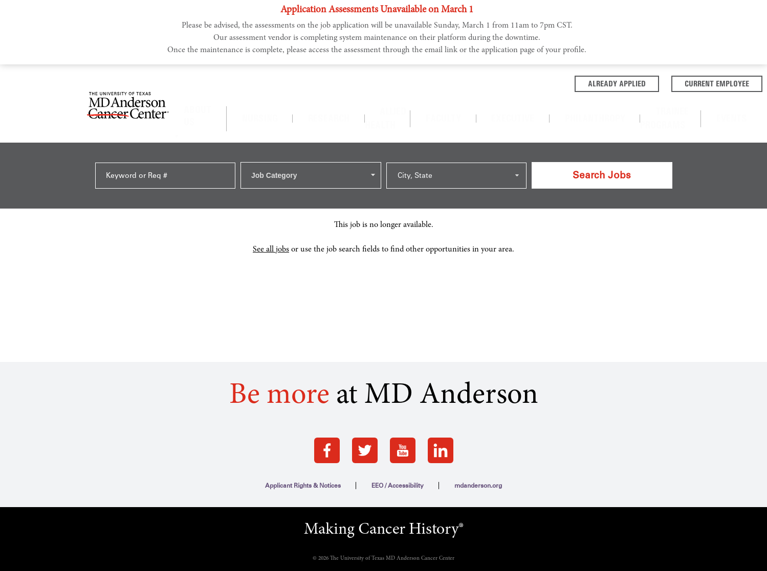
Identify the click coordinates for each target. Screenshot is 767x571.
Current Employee (642, 82)
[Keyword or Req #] (165, 135)
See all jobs (271, 195)
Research (359, 104)
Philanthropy (545, 104)
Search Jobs (602, 135)
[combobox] (311, 135)
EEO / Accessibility (397, 431)
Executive (495, 104)
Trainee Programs (611, 104)
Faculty (456, 104)
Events (664, 104)
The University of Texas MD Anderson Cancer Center (392, 504)
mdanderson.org (478, 431)
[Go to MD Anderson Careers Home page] (128, 94)
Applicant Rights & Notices (303, 431)
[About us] (293, 105)
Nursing (320, 104)
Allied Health (408, 104)
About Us (264, 105)
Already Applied (541, 82)
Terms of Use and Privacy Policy (384, 554)
